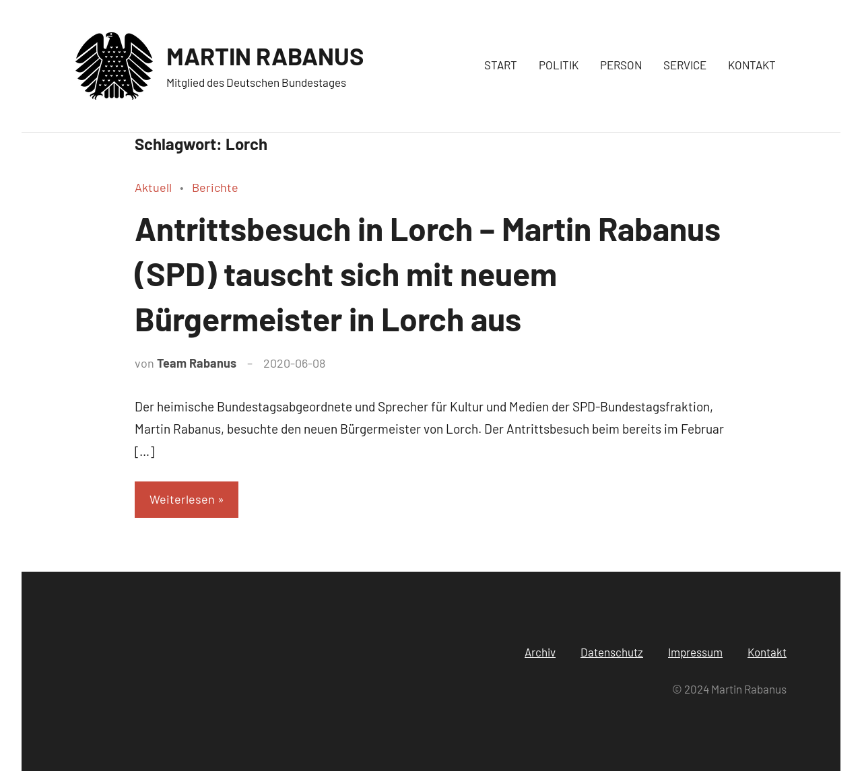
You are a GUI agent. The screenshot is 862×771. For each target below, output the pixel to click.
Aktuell (153, 187)
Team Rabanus (196, 363)
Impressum (695, 652)
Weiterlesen (182, 499)
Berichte (215, 187)
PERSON (621, 64)
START (500, 64)
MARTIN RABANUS (265, 55)
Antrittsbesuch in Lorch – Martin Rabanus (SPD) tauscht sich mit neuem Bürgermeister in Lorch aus (428, 273)
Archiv (540, 652)
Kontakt (767, 652)
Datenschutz (612, 652)
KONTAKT (752, 64)
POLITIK (558, 64)
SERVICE (684, 64)
